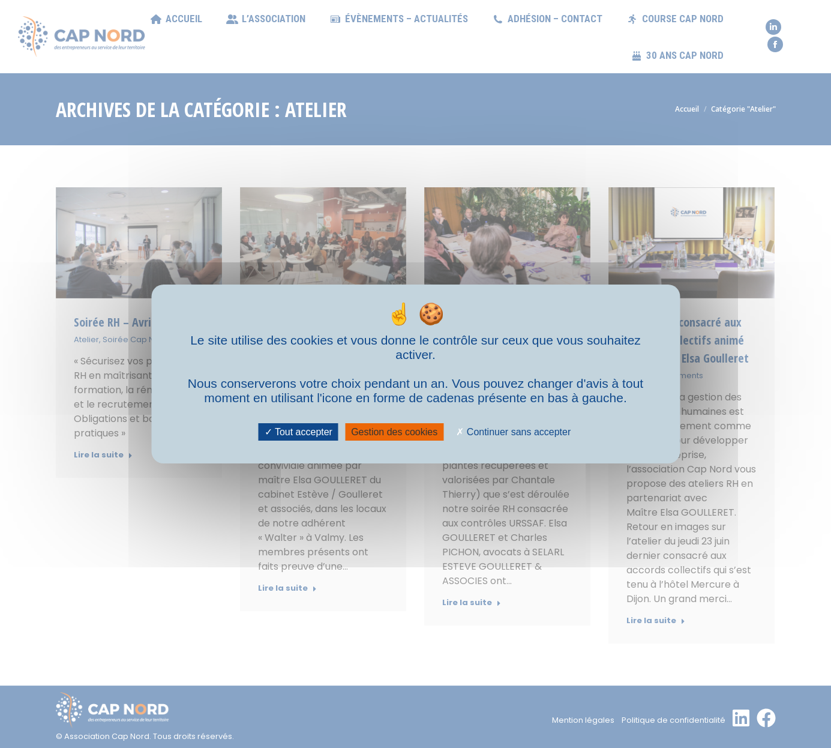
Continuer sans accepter (513, 432)
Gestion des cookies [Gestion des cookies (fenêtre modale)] (394, 432)
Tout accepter (298, 432)
